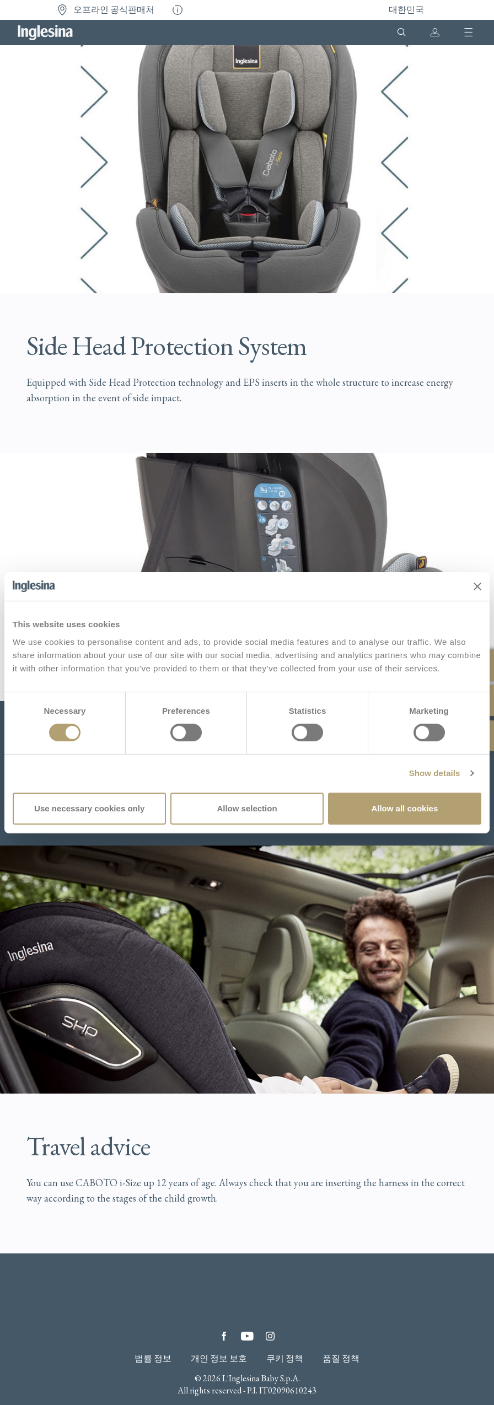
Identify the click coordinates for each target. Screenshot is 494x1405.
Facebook (224, 1336)
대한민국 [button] (406, 9)
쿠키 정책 (284, 1358)
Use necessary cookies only (89, 808)
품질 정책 (341, 1358)
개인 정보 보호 (219, 1358)
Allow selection (247, 808)
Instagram (270, 1336)
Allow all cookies (404, 808)
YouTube (247, 1336)
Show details (434, 773)
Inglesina (45, 32)
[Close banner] (477, 586)
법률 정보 (153, 1358)
